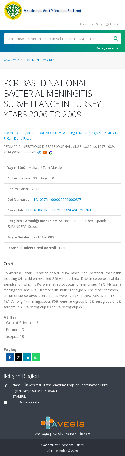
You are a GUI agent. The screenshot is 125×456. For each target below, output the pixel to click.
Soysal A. (27, 132)
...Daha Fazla (21, 138)
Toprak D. (11, 132)
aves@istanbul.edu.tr (27, 402)
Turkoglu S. (93, 132)
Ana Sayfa (11, 60)
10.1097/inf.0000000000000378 (57, 199)
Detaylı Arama (107, 48)
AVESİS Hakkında (64, 434)
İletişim (85, 434)
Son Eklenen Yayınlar (40, 60)
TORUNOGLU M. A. (51, 132)
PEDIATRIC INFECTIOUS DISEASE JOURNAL (59, 210)
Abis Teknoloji (57, 451)
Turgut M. (75, 132)
